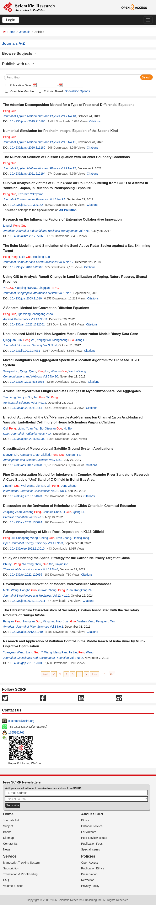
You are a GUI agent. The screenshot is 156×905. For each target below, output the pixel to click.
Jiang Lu (80, 340)
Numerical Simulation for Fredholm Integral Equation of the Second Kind (60, 131)
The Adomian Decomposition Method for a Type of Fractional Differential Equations (68, 105)
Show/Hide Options (77, 91)
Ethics (85, 820)
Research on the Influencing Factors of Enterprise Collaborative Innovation (62, 219)
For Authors (88, 832)
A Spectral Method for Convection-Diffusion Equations (46, 308)
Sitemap (8, 837)
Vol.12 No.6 (50, 569)
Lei (43, 371)
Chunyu (12, 564)
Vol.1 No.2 (76, 657)
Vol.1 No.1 (65, 293)
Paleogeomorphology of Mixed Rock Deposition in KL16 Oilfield (53, 532)
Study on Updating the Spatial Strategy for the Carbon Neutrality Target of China (66, 558)
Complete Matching (23, 91)
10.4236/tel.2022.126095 (26, 574)
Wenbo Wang (77, 371)
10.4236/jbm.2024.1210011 (27, 600)
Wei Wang (27, 485)
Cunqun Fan (74, 454)
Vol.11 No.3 (55, 543)
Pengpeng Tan (105, 621)
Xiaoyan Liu (10, 371)
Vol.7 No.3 (56, 460)
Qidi (9, 428)
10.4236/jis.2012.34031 (25, 350)
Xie (48, 564)
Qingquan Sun (12, 340)
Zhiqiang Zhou (12, 512)
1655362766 (16, 732)
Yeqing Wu (44, 340)
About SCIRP (92, 814)
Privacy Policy (90, 886)
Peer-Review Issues (94, 837)
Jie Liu (72, 652)
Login (10, 20)
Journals (24, 32)
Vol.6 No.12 (65, 262)
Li (67, 512)
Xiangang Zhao (29, 454)
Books (7, 832)
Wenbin (59, 371)
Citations (95, 121)
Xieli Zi (45, 454)
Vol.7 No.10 (68, 116)
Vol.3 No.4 (50, 345)
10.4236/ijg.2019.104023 (26, 496)
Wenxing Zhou (31, 564)
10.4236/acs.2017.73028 (26, 465)
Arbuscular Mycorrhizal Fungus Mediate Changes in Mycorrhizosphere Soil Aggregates (72, 391)
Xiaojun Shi (24, 397)
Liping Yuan (25, 428)
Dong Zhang (68, 485)
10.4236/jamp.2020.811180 (27, 147)
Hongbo (28, 590)
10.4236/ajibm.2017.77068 (27, 236)
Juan (69, 621)
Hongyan (32, 621)
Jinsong (32, 512)
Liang (32, 652)
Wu (29, 340)
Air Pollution (67, 210)
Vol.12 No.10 (61, 595)
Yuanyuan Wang (13, 652)
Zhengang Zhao (42, 314)
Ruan (65, 590)
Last (94, 674)
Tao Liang (9, 397)
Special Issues (90, 849)
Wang (85, 652)
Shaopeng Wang (27, 538)
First (45, 674)
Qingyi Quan (28, 371)
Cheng (46, 538)
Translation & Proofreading (20, 874)
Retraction (88, 880)
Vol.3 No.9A (57, 199)
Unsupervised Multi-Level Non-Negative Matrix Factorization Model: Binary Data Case (70, 334)
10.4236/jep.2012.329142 (26, 204)
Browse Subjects (19, 53)
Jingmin (11, 485)
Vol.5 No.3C (50, 376)
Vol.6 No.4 (45, 433)
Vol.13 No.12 (39, 319)
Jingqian (49, 287)
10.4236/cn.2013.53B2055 (27, 381)
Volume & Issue (13, 886)
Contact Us (10, 843)
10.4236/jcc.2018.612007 (26, 267)
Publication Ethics (92, 868)
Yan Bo (39, 428)
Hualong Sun (41, 256)
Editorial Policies (92, 826)
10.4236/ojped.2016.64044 (27, 439)
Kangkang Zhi (83, 590)
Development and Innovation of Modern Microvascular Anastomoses (57, 584)
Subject (8, 826)
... (79, 674)
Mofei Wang (10, 590)
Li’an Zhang (63, 538)
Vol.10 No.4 (58, 491)
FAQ (6, 880)
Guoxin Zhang (47, 590)
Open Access (89, 862)
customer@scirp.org (21, 721)
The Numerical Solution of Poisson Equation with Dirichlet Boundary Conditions (66, 157)
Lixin (25, 256)
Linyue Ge (61, 564)
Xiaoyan (53, 428)
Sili (52, 397)
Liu (9, 538)
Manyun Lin (10, 454)
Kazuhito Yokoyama (30, 194)
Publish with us (18, 64)
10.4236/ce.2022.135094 (26, 522)
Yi (8, 287)
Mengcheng (63, 340)
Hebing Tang (81, 538)
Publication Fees (92, 843)
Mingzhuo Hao (52, 621)
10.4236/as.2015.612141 (26, 408)
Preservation (89, 874)
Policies (88, 856)
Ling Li (7, 225)
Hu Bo (68, 428)
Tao (39, 397)
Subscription (11, 868)
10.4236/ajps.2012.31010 (26, 631)
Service (9, 856)
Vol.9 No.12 (68, 168)
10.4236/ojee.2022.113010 (27, 548)
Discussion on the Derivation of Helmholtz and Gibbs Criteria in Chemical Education (69, 506)
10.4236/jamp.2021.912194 (27, 173)
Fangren (12, 621)
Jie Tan (40, 485)
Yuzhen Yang (85, 621)
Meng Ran (60, 652)
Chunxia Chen (52, 512)
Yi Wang (46, 652)
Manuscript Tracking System (21, 862)
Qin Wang (24, 314)
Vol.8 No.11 (68, 142)
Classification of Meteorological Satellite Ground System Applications (58, 448)
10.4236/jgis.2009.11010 (26, 298)
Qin (53, 485)
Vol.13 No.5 (35, 517)
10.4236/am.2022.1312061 (27, 324)
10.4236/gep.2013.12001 (26, 663)
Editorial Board (53, 91)
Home (11, 32)
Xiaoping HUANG (26, 287)
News (6, 849)
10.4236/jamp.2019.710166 (27, 121)
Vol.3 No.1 (56, 626)
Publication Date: (20, 85)
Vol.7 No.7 (85, 230)
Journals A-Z (11, 820)
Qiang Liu (79, 512)
